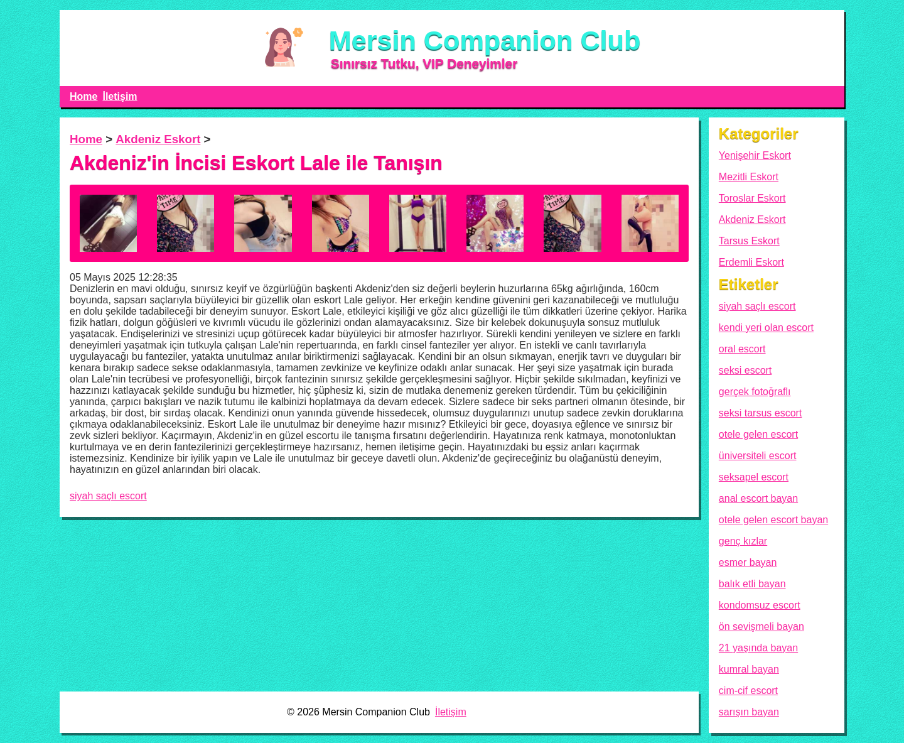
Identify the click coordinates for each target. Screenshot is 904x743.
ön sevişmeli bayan (761, 626)
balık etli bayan (752, 583)
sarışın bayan (749, 712)
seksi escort (745, 370)
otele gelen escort (758, 434)
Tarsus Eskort (749, 241)
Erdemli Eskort (751, 262)
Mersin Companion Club (485, 40)
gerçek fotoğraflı (755, 391)
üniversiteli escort (758, 455)
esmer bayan (748, 562)
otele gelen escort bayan (773, 519)
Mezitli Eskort (748, 176)
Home (83, 96)
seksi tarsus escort (760, 413)
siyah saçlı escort (108, 496)
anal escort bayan (758, 498)
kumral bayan (749, 669)
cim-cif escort (748, 690)
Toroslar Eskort (752, 198)
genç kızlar (743, 541)
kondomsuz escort (759, 605)
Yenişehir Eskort (755, 155)
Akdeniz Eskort (158, 139)
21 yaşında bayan (758, 648)
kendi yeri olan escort (766, 327)
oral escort (742, 349)
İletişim (119, 96)
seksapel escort (753, 477)
